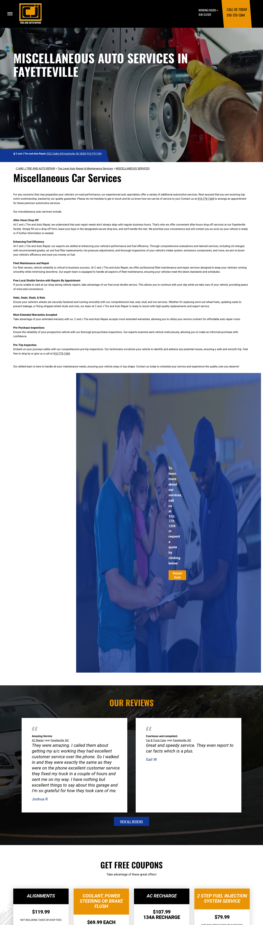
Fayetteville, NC (60, 740)
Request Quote (177, 575)
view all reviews (131, 821)
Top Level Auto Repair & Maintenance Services (85, 168)
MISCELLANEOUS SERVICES (132, 168)
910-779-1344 (236, 15)
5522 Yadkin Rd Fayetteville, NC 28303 (66, 153)
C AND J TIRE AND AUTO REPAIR (35, 168)
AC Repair (37, 740)
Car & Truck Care (156, 740)
